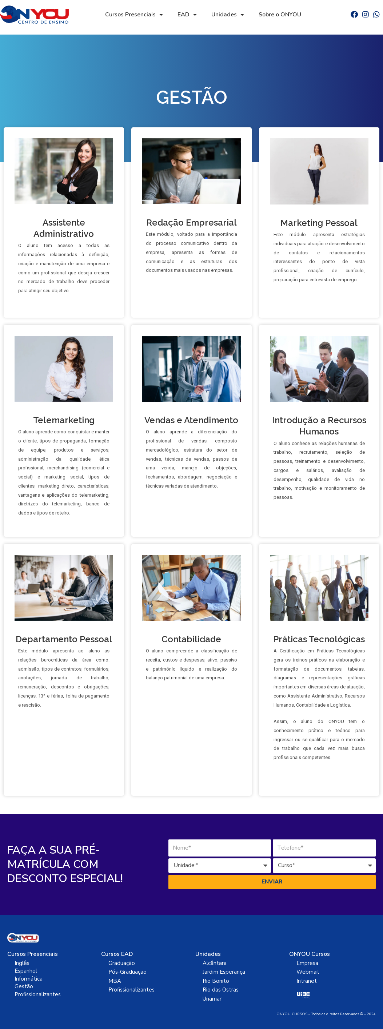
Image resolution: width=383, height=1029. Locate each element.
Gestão (24, 986)
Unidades (227, 14)
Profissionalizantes (38, 994)
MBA (114, 981)
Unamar (212, 998)
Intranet (306, 981)
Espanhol (26, 970)
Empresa (307, 963)
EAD (187, 14)
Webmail (307, 972)
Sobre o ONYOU (280, 15)
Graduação (121, 963)
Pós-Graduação (127, 972)
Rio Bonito (216, 981)
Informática (29, 978)
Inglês (22, 963)
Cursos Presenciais (134, 14)
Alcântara (215, 963)
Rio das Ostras (221, 989)
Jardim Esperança (224, 972)
